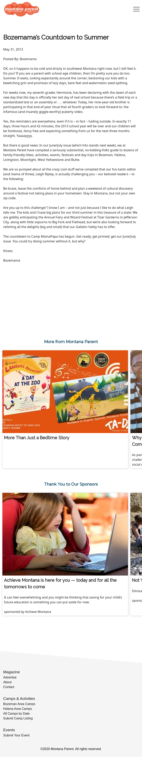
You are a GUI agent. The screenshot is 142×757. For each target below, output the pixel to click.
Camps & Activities (19, 698)
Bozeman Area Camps (19, 704)
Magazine (11, 672)
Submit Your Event (16, 735)
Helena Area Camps (17, 708)
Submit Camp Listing (18, 718)
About (7, 682)
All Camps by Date (16, 713)
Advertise (10, 677)
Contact (8, 687)
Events (9, 730)
